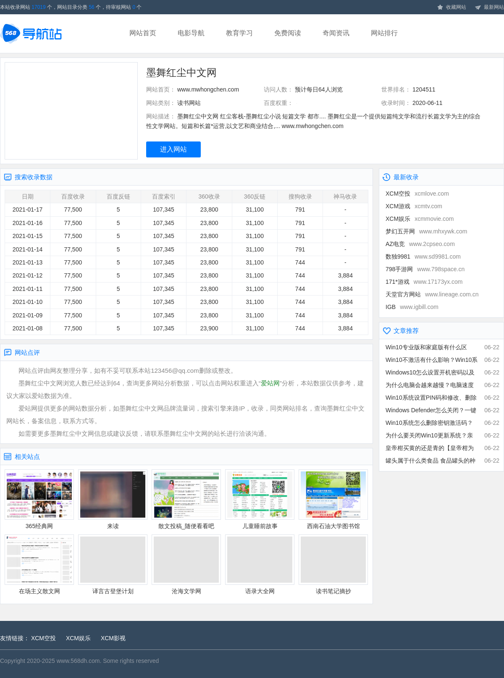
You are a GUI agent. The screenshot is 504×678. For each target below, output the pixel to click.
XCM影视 (113, 638)
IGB (412, 307)
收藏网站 (451, 7)
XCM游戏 (414, 206)
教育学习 (239, 33)
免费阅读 (287, 33)
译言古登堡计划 (112, 564)
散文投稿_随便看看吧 (186, 499)
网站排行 (384, 33)
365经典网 (39, 499)
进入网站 (173, 149)
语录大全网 (259, 564)
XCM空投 (417, 193)
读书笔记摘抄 (333, 564)
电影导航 (191, 33)
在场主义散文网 (39, 564)
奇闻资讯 (336, 33)
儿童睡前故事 (259, 499)
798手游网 (425, 269)
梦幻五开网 (426, 231)
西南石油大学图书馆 (333, 499)
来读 (112, 499)
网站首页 (142, 33)
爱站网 (270, 383)
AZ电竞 (420, 244)
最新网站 (489, 7)
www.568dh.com (78, 660)
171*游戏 (424, 281)
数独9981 (423, 256)
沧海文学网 (186, 564)
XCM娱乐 (420, 218)
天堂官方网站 (432, 294)
